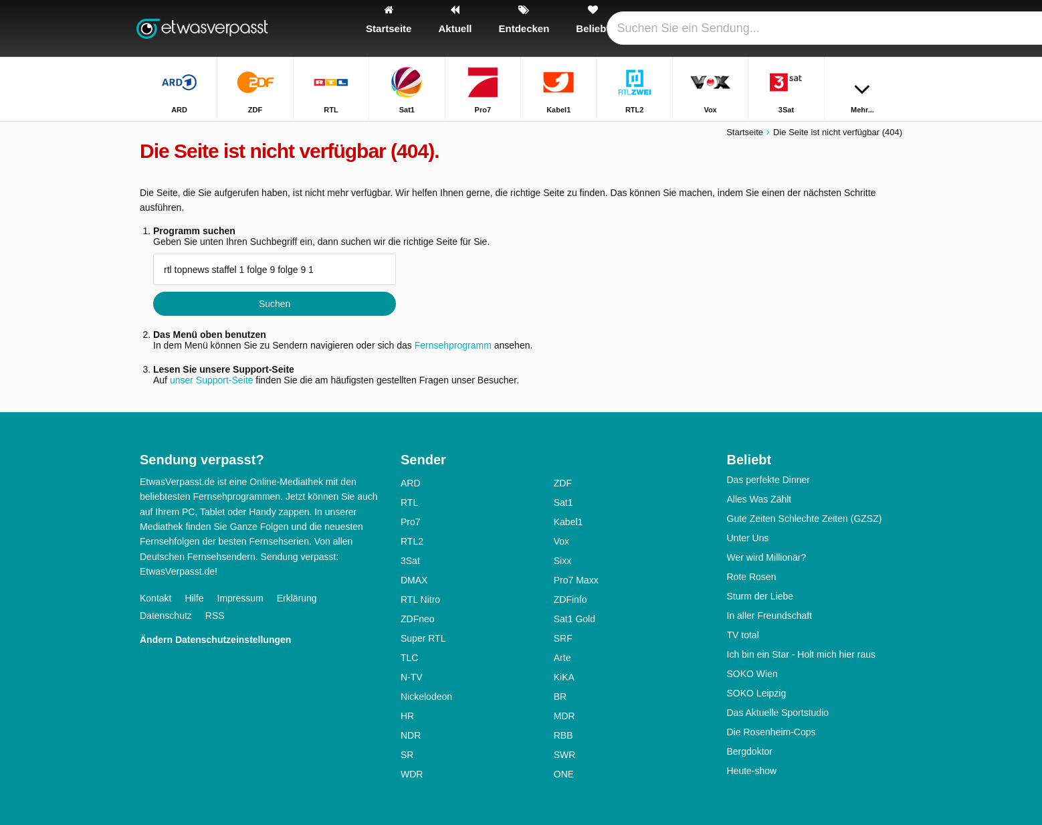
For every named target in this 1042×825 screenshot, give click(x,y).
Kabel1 (568, 522)
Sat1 (563, 502)
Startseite (744, 132)
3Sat (410, 560)
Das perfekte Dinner (769, 479)
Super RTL (423, 638)
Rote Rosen (751, 576)
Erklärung (297, 598)
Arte (562, 657)
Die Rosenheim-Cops (771, 732)
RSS (215, 615)
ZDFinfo (570, 599)
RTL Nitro (420, 599)
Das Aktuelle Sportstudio (778, 712)
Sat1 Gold (574, 619)
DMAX (414, 580)
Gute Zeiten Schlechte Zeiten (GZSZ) (804, 518)
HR (407, 716)
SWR (565, 754)
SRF (563, 638)
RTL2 (412, 541)
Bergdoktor (749, 751)
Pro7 (411, 522)
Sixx (562, 560)
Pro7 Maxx (576, 580)
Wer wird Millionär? (767, 557)
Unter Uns (748, 538)
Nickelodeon (426, 696)
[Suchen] (887, 28)
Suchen (274, 303)
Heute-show (752, 770)
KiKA (564, 677)
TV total (743, 635)
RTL (409, 502)
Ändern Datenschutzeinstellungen (215, 639)
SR (407, 754)
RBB (563, 735)
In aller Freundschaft (770, 615)
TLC (409, 657)
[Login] (842, 28)
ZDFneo (418, 619)
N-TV (412, 677)
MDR (564, 716)
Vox (561, 541)
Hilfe (194, 598)
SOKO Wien (752, 673)
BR (560, 696)
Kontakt (155, 598)
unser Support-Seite (211, 380)
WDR (412, 774)
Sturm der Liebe (760, 596)
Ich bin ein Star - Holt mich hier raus (801, 654)
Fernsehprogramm (453, 345)
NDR (411, 735)
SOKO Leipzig (757, 693)
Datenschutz (166, 615)
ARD (411, 483)
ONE (564, 774)
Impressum (240, 598)
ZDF (563, 483)
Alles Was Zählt (759, 499)
